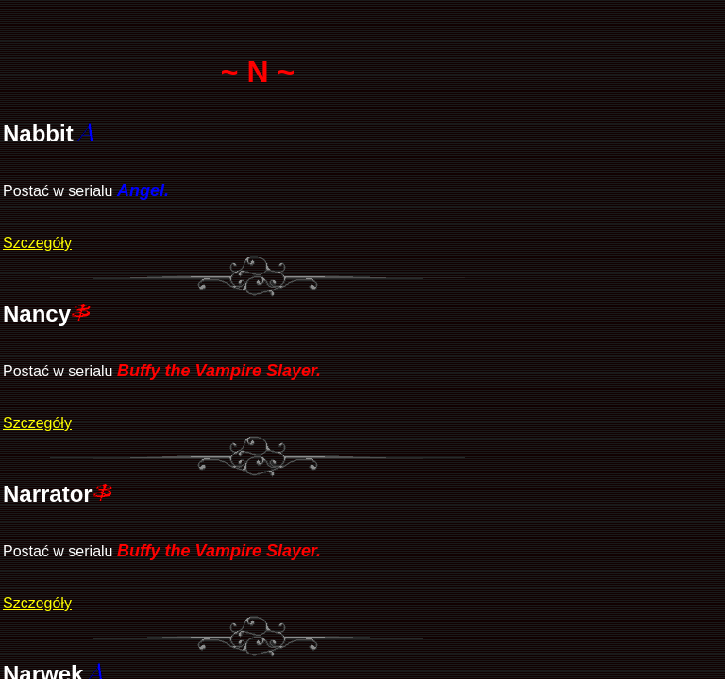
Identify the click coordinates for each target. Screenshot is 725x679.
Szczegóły (37, 243)
